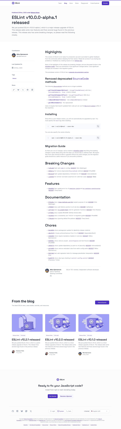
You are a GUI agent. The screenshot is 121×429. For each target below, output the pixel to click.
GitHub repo (78, 60)
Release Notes (35, 12)
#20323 (91, 258)
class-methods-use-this (66, 202)
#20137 (86, 171)
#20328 (88, 215)
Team (60, 3)
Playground (84, 3)
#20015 (73, 168)
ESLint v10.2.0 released (59, 339)
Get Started (52, 396)
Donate (105, 3)
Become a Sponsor (66, 396)
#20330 (89, 210)
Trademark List (42, 420)
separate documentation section (79, 72)
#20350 (81, 233)
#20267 (51, 190)
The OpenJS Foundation (34, 424)
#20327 (91, 248)
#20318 (96, 253)
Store (76, 3)
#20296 (83, 207)
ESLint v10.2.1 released (26, 339)
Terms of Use (45, 424)
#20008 (90, 202)
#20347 (85, 236)
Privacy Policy (53, 424)
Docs (71, 3)
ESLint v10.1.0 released (92, 339)
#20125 (89, 177)
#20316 (92, 241)
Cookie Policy (94, 424)
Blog (65, 3)
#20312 (78, 218)
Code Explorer (94, 3)
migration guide (50, 66)
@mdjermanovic (21, 56)
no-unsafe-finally (63, 210)
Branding (26, 424)
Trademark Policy (33, 420)
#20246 (84, 174)
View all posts (102, 302)
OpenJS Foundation (28, 418)
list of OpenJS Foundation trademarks (73, 420)
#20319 (88, 245)
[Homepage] (16, 3)
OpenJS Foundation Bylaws (64, 424)
